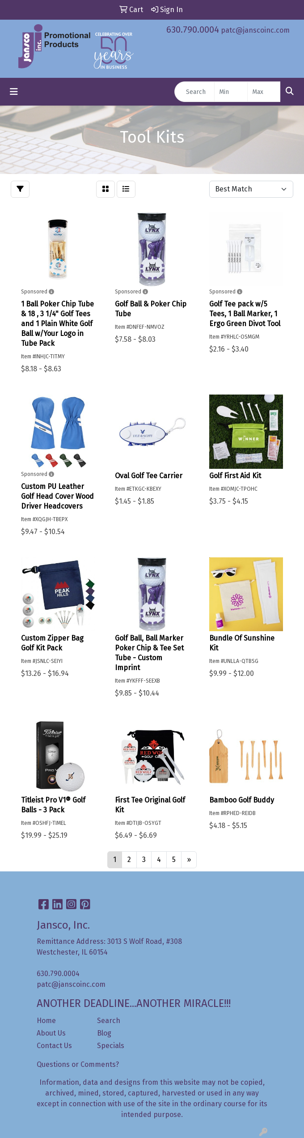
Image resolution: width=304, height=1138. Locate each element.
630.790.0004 (192, 29)
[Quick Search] (194, 91)
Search (108, 1020)
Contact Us (54, 1045)
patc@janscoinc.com (255, 30)
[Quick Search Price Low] (231, 91)
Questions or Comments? (78, 1064)
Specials (110, 1045)
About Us (51, 1033)
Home (46, 1020)
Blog (104, 1033)
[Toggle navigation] (13, 91)
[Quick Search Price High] (264, 91)
